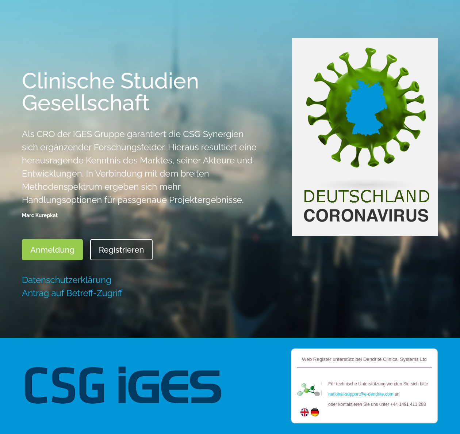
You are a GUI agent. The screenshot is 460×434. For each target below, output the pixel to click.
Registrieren (121, 249)
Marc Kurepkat (40, 215)
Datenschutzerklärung (66, 280)
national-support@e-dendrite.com (360, 394)
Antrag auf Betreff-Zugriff (72, 293)
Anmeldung (52, 249)
